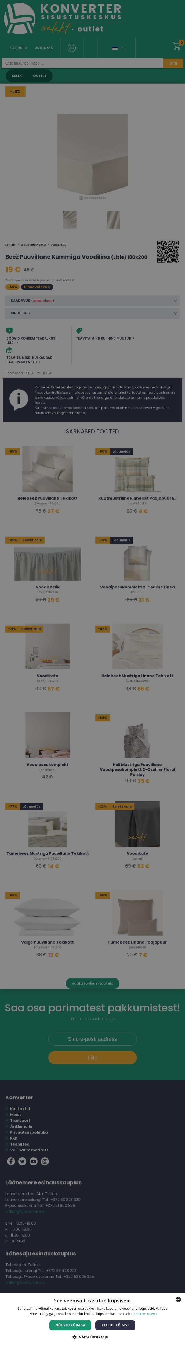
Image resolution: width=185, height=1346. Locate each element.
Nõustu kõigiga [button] (70, 1325)
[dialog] (92, 673)
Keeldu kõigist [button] (115, 1325)
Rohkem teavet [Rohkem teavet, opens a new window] (145, 1314)
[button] (92, 1337)
